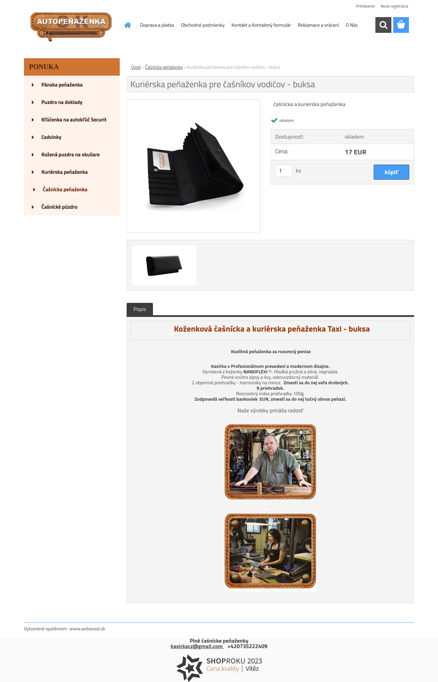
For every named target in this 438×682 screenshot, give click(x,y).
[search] (383, 25)
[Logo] (71, 25)
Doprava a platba (157, 24)
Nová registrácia (394, 6)
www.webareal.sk (87, 628)
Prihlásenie (365, 6)
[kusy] (283, 171)
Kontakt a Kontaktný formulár (261, 24)
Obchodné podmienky (203, 24)
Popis (139, 309)
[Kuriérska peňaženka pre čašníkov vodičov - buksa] (193, 102)
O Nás (352, 24)
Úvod (136, 67)
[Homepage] (127, 25)
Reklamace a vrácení (318, 24)
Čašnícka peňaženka (164, 67)
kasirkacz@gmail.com (197, 646)
